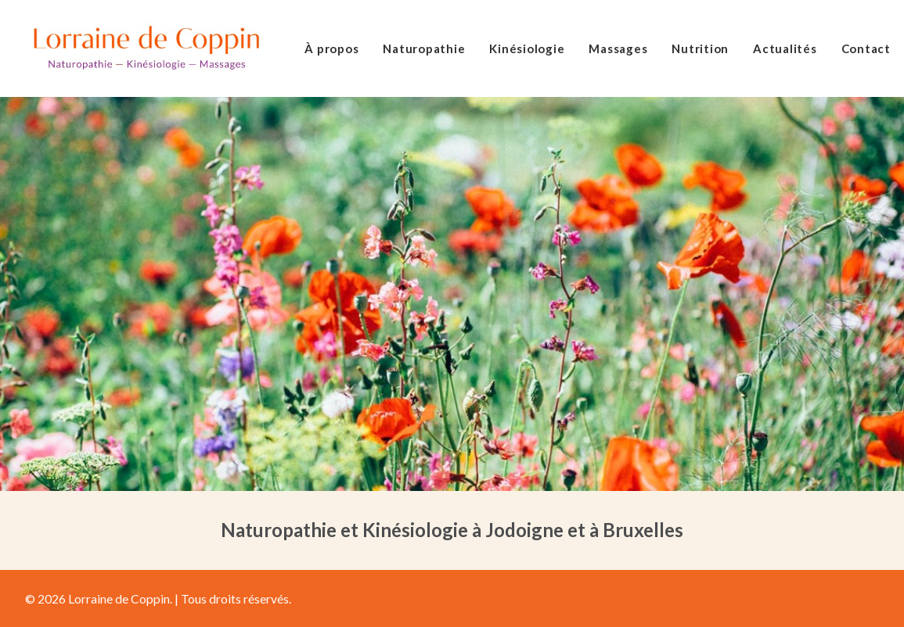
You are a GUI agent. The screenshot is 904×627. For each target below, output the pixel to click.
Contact (866, 48)
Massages (618, 48)
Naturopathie (424, 48)
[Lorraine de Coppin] (146, 48)
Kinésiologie (526, 48)
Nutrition (700, 48)
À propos (331, 48)
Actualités (785, 48)
